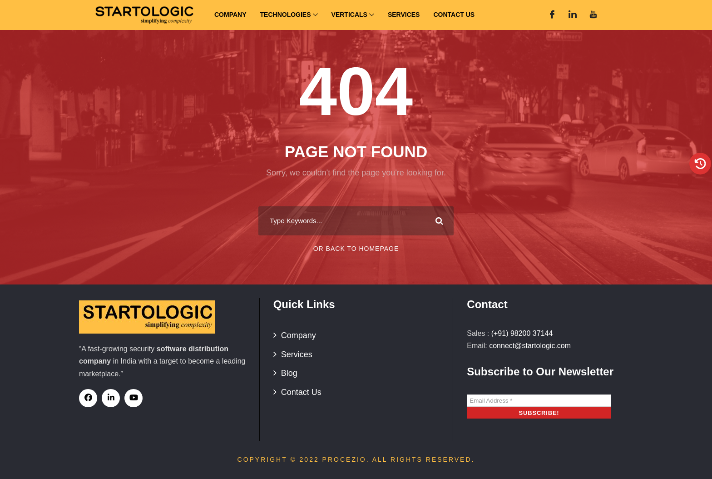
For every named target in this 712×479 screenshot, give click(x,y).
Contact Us (454, 14)
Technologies (289, 15)
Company (230, 14)
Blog (289, 373)
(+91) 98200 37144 (522, 333)
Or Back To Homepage (356, 248)
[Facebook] (552, 15)
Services (404, 14)
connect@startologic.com (530, 345)
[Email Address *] (539, 400)
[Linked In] (572, 15)
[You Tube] (593, 15)
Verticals (352, 15)
